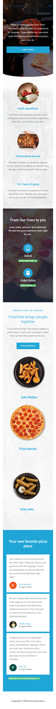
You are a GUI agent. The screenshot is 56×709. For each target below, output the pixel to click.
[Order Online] (28, 273)
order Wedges (29, 397)
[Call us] (28, 248)
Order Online (28, 280)
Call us (28, 255)
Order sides (27, 509)
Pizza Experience (16, 6)
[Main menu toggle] (50, 6)
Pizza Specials (28, 448)
